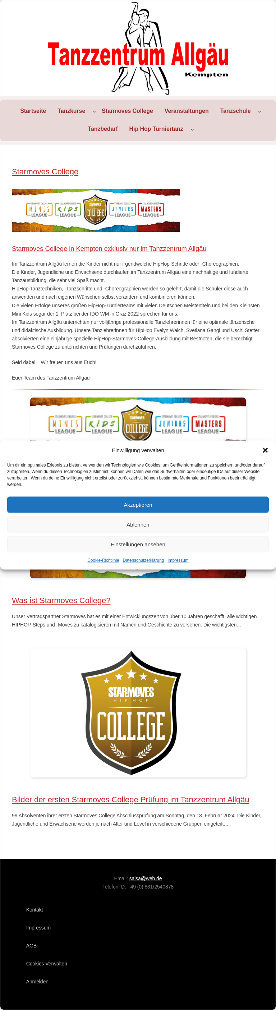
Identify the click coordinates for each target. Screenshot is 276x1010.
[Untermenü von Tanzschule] (260, 111)
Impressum (177, 560)
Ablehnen (137, 524)
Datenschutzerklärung (143, 560)
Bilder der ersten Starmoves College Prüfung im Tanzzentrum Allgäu (130, 799)
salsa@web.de (145, 878)
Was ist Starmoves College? (61, 600)
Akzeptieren (138, 504)
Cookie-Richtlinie (103, 560)
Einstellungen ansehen (138, 544)
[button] (265, 450)
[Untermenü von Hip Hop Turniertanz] (192, 129)
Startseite (33, 111)
